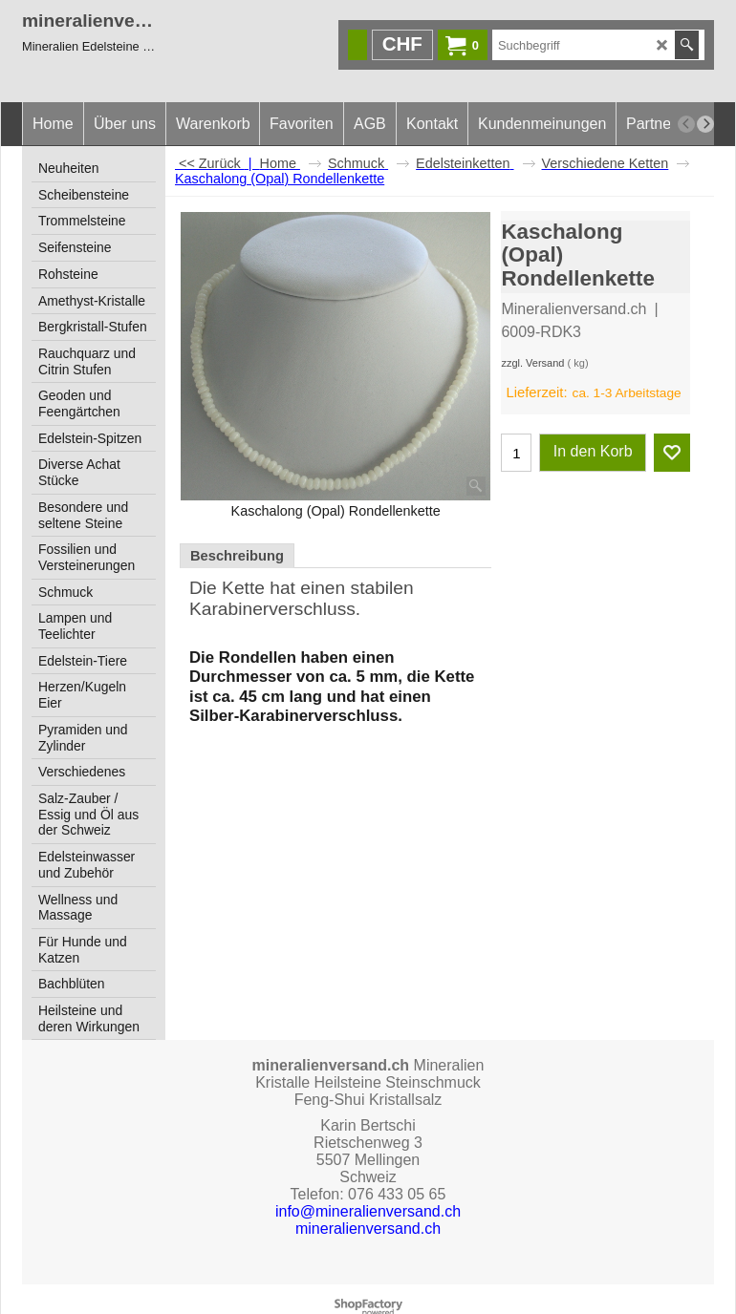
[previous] (686, 124)
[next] (705, 124)
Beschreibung (237, 555)
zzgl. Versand (532, 363)
